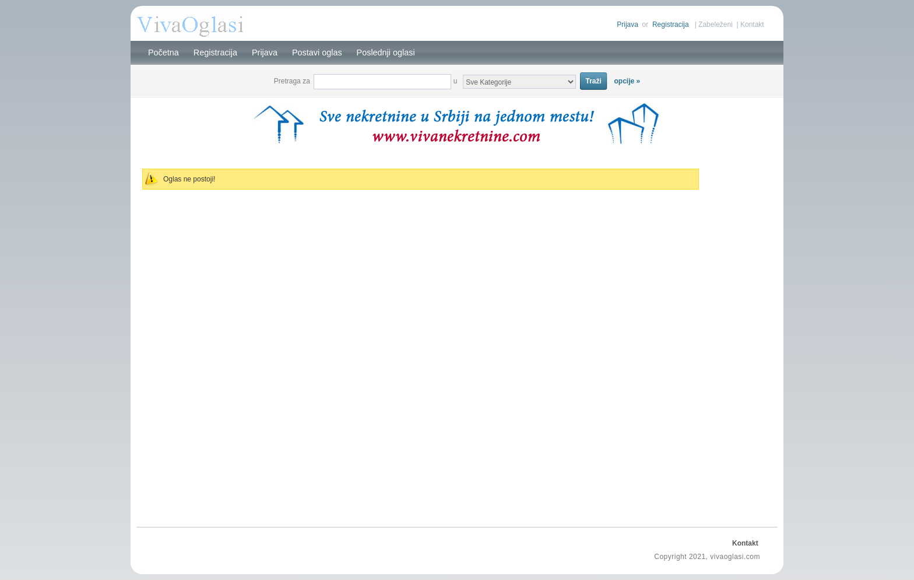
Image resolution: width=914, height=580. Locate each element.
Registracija (670, 24)
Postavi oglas (317, 52)
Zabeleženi (715, 24)
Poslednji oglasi (386, 52)
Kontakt (752, 24)
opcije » (627, 81)
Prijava (627, 24)
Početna (163, 52)
